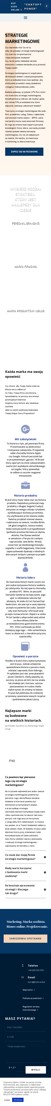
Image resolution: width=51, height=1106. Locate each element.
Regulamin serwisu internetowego (31, 1008)
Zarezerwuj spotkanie (25, 938)
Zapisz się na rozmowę (24, 151)
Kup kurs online (15, 6)
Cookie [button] (7, 1100)
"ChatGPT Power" (33, 6)
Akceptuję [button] (18, 1100)
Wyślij (35, 1069)
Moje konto (28, 990)
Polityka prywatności (32, 998)
